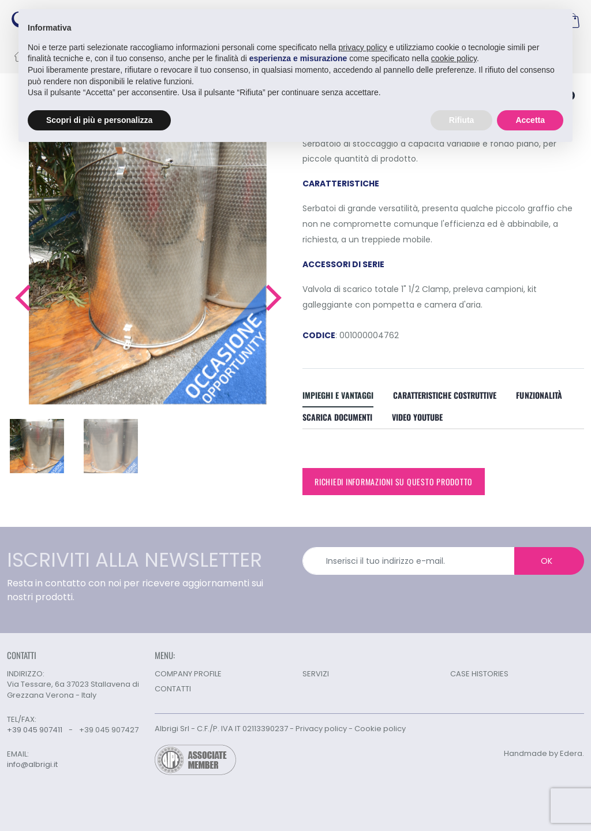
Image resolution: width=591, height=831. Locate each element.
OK (546, 561)
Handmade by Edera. (544, 753)
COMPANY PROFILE (188, 673)
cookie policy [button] (454, 58)
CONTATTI (173, 688)
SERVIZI (315, 673)
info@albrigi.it (32, 764)
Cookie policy (380, 728)
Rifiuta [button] (461, 119)
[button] (22, 297)
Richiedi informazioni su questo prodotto (394, 482)
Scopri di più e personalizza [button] (99, 119)
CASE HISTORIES (479, 673)
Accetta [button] (530, 119)
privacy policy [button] (363, 46)
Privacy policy (321, 728)
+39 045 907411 (34, 729)
